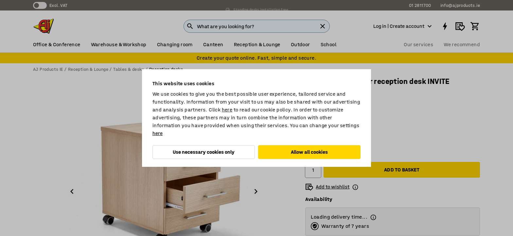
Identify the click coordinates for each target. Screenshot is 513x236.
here (227, 110)
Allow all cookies (309, 152)
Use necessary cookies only (204, 152)
